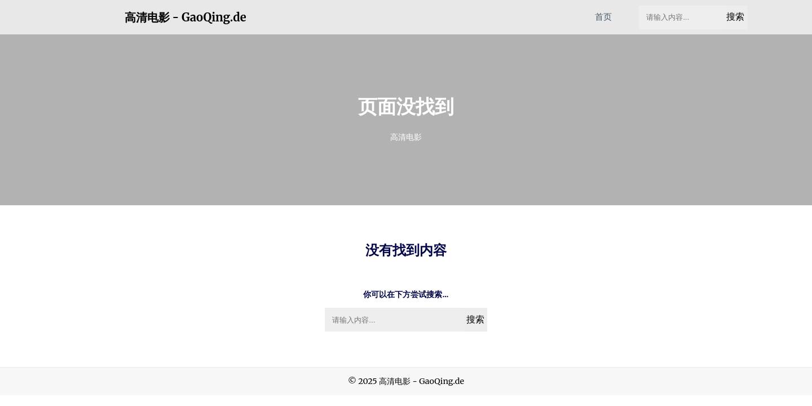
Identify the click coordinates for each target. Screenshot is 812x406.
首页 (603, 16)
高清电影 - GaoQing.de (185, 17)
